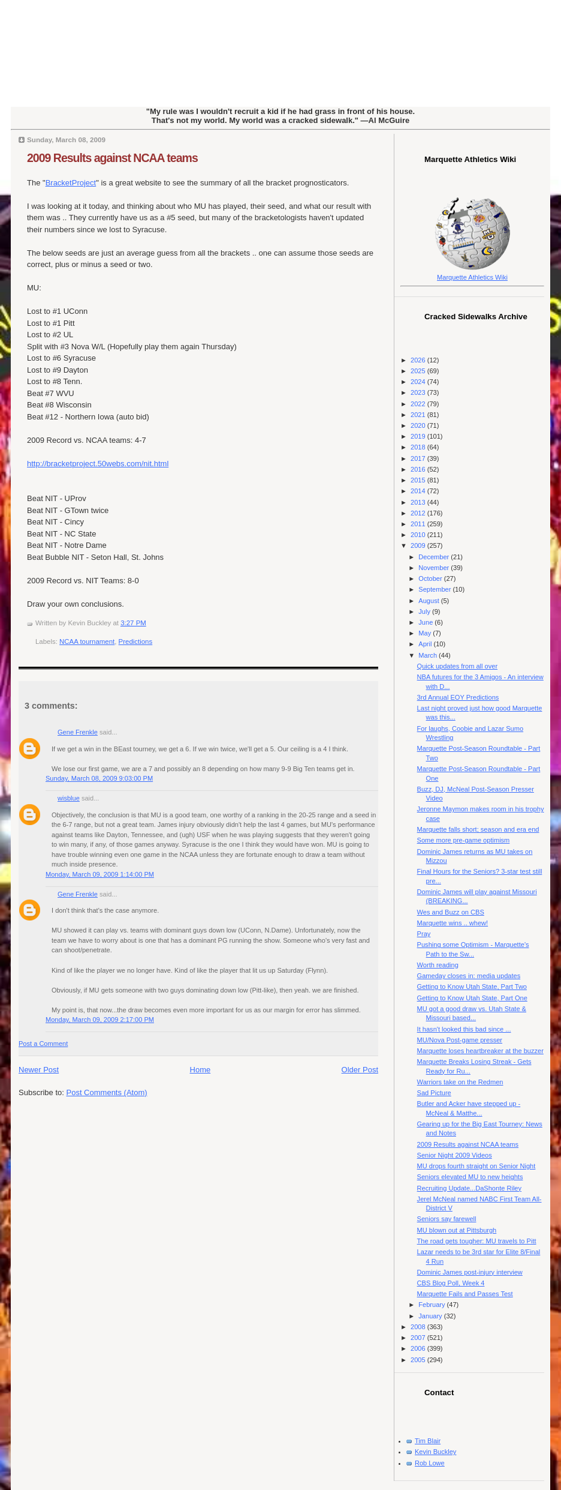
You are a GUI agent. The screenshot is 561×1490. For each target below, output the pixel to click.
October (431, 578)
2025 (419, 370)
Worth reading (438, 965)
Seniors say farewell (446, 1218)
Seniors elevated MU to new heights (470, 1176)
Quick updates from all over (457, 666)
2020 (419, 425)
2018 (419, 447)
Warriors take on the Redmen (460, 1082)
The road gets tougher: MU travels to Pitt (476, 1241)
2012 (419, 513)
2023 (419, 392)
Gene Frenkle (78, 732)
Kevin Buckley (435, 1451)
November (434, 567)
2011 (419, 523)
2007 (419, 1337)
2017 (419, 458)
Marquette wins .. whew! (452, 923)
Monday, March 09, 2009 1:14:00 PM (100, 874)
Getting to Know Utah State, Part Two (472, 986)
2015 (419, 480)
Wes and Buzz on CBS (450, 912)
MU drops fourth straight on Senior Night (476, 1166)
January (431, 1316)
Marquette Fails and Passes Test (465, 1293)
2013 (419, 502)
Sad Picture (434, 1092)
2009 (419, 545)
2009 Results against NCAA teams (112, 157)
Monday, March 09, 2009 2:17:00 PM (100, 1019)
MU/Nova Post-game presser (459, 1040)
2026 (419, 360)
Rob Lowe (430, 1463)
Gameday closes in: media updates (469, 975)
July (425, 611)
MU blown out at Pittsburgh (457, 1230)
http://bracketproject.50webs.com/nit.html (97, 463)
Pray (424, 933)
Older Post (360, 1069)
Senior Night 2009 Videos (454, 1155)
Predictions (136, 641)
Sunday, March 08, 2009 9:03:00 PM (99, 778)
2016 (419, 469)
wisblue (69, 798)
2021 (419, 414)
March (428, 655)
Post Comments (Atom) (107, 1092)
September (435, 589)
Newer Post (39, 1069)
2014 (419, 490)
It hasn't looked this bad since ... (464, 1029)
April (425, 643)
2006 (419, 1348)
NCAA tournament (86, 641)
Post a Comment (43, 1043)
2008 (419, 1326)
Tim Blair (428, 1440)
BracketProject (71, 182)
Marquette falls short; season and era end (478, 829)
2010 (419, 534)
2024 (419, 381)
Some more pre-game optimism (463, 840)
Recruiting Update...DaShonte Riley (469, 1188)
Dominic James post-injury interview (470, 1272)
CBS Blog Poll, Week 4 (451, 1283)
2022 (419, 403)
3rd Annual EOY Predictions (458, 697)
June (426, 622)
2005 (419, 1359)
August (429, 600)
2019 (419, 436)
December (434, 556)
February (432, 1304)
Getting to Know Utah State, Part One (472, 998)
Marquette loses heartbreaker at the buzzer (480, 1050)
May (425, 633)
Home (200, 1069)
